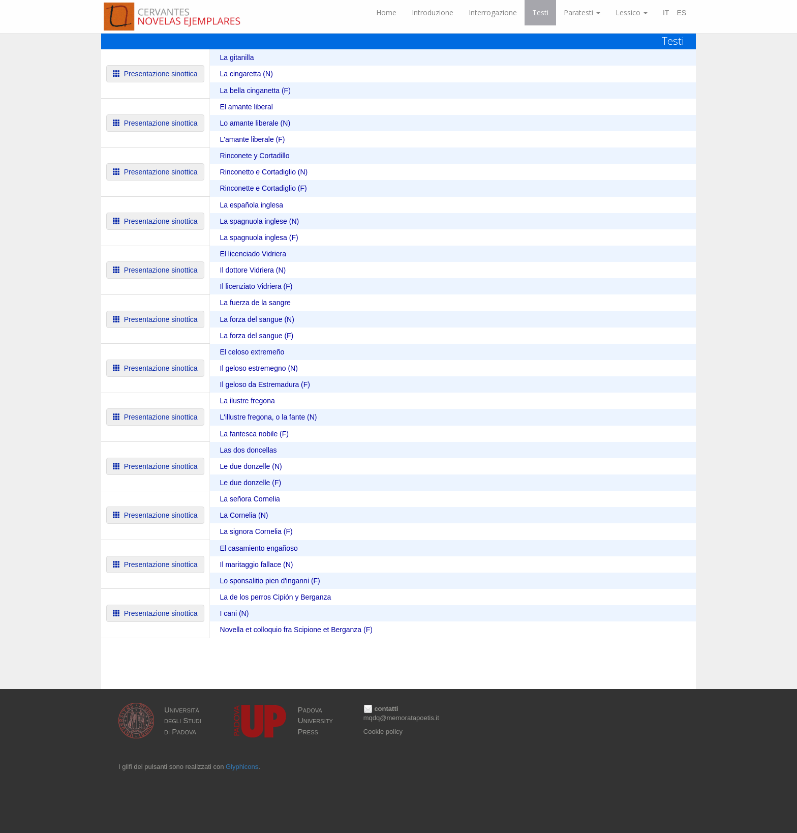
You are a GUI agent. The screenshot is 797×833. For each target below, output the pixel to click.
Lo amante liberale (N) (255, 123)
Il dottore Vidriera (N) (253, 270)
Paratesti (582, 12)
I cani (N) (234, 613)
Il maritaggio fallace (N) (256, 564)
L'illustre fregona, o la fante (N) (268, 417)
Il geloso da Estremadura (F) (265, 384)
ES (681, 13)
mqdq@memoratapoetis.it (401, 718)
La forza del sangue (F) (257, 336)
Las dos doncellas (248, 450)
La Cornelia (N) (244, 515)
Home (386, 12)
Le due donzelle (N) (251, 466)
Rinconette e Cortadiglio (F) (263, 188)
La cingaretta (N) (246, 74)
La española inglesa (252, 205)
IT (666, 13)
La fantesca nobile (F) (254, 434)
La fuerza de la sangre (255, 303)
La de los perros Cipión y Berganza (275, 597)
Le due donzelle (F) (251, 483)
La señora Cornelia (250, 499)
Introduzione (432, 12)
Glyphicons (242, 766)
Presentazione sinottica (155, 74)
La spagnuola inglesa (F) (259, 237)
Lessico (632, 12)
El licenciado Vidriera (253, 254)
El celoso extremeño (252, 352)
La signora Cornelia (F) (256, 531)
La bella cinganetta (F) (255, 90)
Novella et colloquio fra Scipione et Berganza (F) (296, 630)
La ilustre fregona (247, 401)
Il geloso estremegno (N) (259, 368)
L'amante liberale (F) (252, 139)
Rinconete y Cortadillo (255, 156)
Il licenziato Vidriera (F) (256, 286)
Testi (540, 12)
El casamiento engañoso (259, 548)
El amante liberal (246, 107)
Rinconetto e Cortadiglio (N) (264, 172)
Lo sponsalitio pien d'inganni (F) (270, 581)
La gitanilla (237, 57)
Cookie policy (383, 731)
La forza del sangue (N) (257, 319)
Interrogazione (493, 12)
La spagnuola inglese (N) (259, 221)
